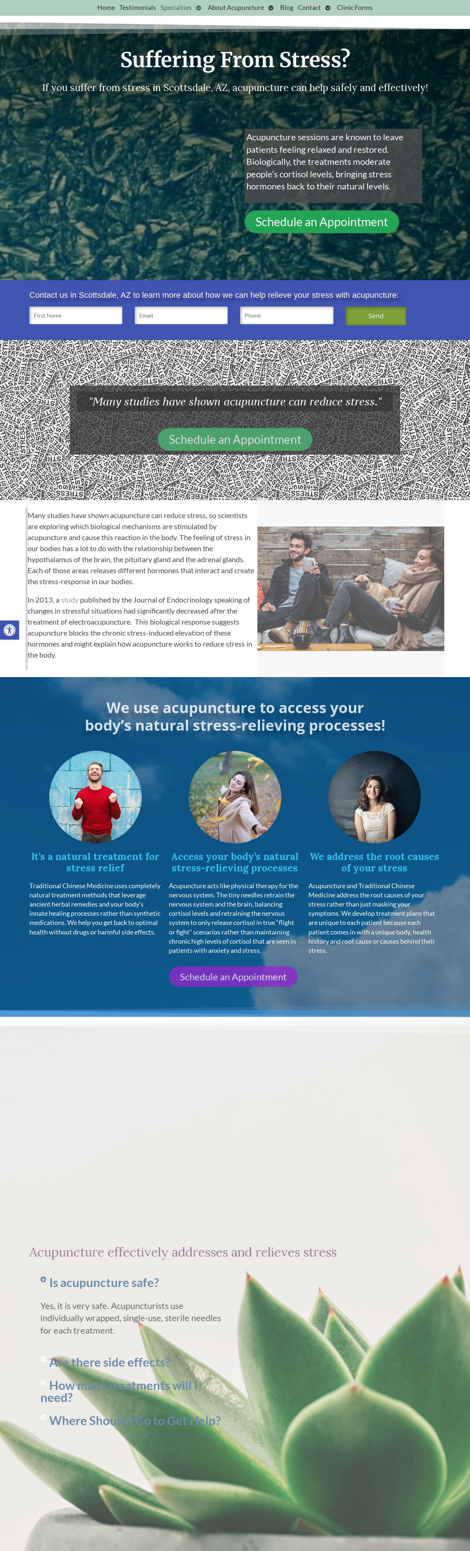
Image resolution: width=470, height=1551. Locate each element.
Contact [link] (309, 7)
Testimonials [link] (137, 7)
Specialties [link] (176, 7)
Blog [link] (286, 7)
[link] (9, 630)
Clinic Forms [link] (355, 7)
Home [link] (106, 7)
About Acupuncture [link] (236, 7)
